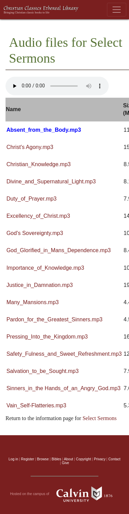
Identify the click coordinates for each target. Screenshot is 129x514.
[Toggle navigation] (116, 10)
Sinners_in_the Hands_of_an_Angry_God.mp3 (64, 388)
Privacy (100, 459)
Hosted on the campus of (64, 494)
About (68, 459)
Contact (114, 459)
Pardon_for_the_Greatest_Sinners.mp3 (55, 319)
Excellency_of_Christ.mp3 (38, 216)
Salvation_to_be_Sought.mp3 (43, 371)
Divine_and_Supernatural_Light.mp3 (51, 181)
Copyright (83, 459)
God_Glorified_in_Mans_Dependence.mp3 (59, 250)
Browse (43, 459)
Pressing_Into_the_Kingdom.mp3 (47, 337)
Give (65, 463)
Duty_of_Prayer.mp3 (32, 199)
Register (27, 459)
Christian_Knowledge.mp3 (39, 164)
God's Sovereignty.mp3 (35, 233)
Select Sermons (100, 418)
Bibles (56, 459)
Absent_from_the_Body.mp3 (44, 130)
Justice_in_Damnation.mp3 (40, 285)
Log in (13, 459)
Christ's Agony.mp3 (30, 147)
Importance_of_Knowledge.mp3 (45, 268)
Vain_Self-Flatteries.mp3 (36, 405)
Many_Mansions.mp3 (33, 302)
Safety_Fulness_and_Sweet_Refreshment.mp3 (64, 354)
